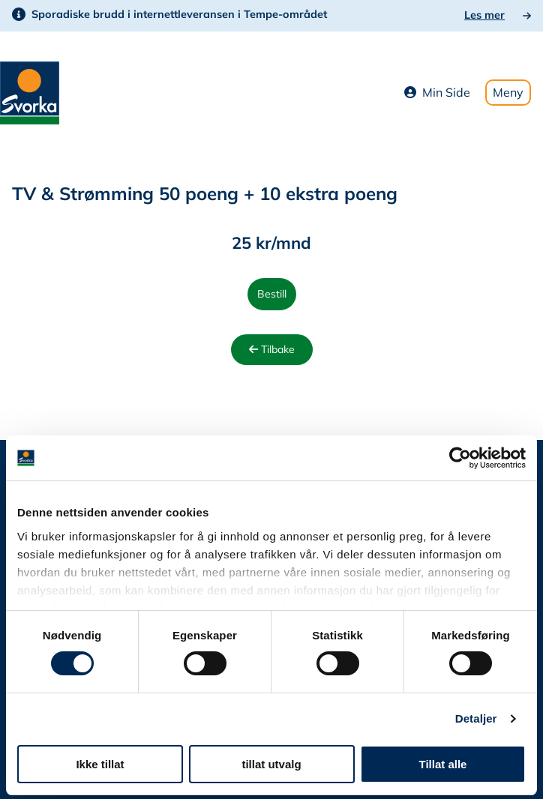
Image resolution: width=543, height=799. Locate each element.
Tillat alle (443, 764)
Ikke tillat (100, 764)
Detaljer (476, 718)
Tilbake (272, 349)
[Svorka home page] (29, 91)
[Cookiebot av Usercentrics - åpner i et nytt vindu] (460, 458)
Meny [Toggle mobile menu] (508, 92)
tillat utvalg (271, 764)
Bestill (271, 294)
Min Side (437, 92)
